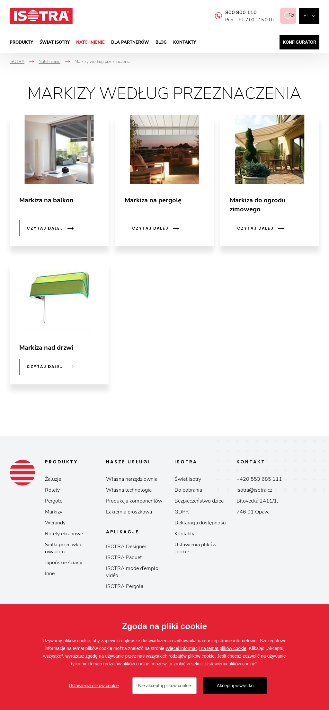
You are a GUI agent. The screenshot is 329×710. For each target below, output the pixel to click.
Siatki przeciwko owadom (63, 548)
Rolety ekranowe (64, 533)
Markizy (53, 511)
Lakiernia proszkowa (129, 511)
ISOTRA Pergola (124, 586)
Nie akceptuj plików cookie (164, 685)
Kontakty (184, 42)
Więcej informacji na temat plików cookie (206, 648)
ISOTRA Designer (126, 546)
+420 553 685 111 (259, 479)
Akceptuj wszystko (235, 685)
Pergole (53, 500)
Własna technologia (129, 490)
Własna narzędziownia (131, 479)
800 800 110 (234, 12)
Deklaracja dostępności (200, 522)
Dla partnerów (130, 42)
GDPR (181, 511)
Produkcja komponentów (134, 500)
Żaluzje (53, 479)
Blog (161, 42)
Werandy (55, 522)
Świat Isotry (55, 42)
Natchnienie (90, 42)
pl (306, 16)
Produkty (21, 42)
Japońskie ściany (63, 562)
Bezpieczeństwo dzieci (199, 500)
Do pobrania (188, 490)
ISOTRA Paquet (124, 557)
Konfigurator (299, 42)
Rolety (52, 490)
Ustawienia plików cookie (195, 548)
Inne (50, 573)
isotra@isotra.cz (254, 490)
